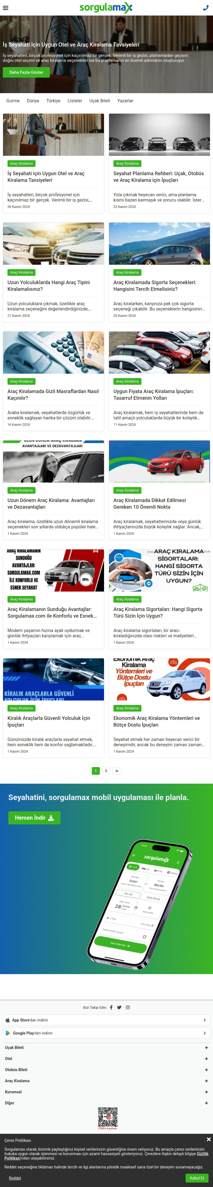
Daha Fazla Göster (26, 72)
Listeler (75, 100)
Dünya (33, 100)
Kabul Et (197, 1178)
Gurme (13, 100)
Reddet (15, 1178)
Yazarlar (125, 100)
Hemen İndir (34, 817)
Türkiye (53, 100)
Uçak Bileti (99, 100)
